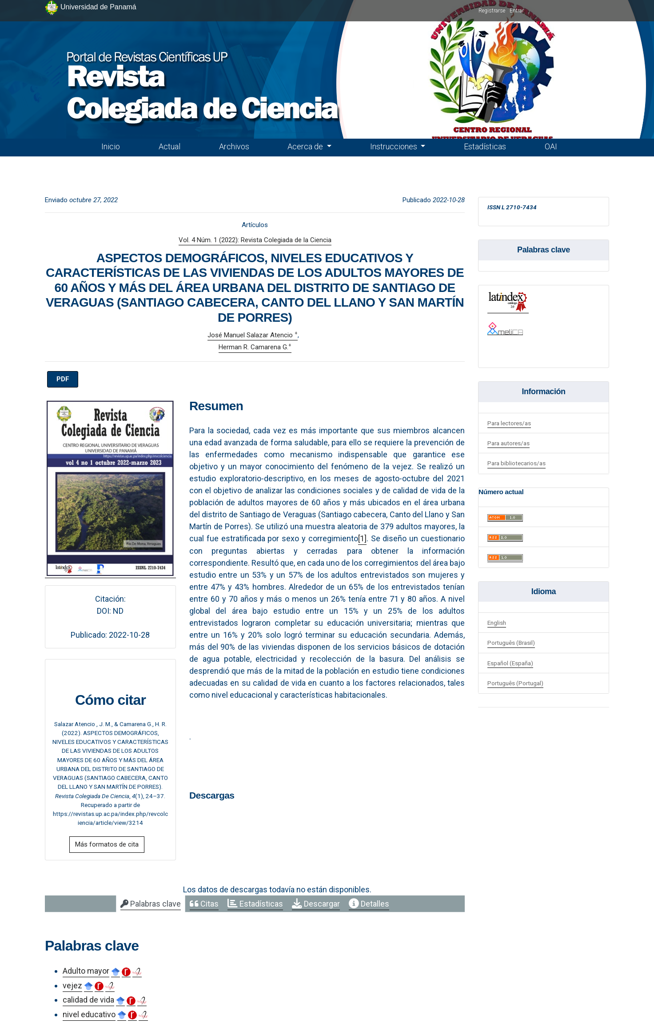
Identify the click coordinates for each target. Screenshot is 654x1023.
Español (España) (510, 663)
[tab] (150, 903)
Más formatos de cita (107, 844)
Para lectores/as (509, 423)
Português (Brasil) (511, 642)
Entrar (517, 11)
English (496, 622)
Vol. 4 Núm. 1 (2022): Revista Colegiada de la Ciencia (255, 240)
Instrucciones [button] (394, 146)
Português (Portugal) (515, 683)
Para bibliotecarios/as (516, 463)
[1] (362, 538)
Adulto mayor (86, 970)
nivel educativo (89, 1014)
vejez (72, 985)
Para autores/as (508, 443)
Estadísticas (485, 146)
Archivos (234, 146)
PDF (62, 379)
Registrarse (492, 11)
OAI (551, 146)
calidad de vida (88, 999)
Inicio (110, 146)
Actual (169, 146)
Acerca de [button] (306, 146)
